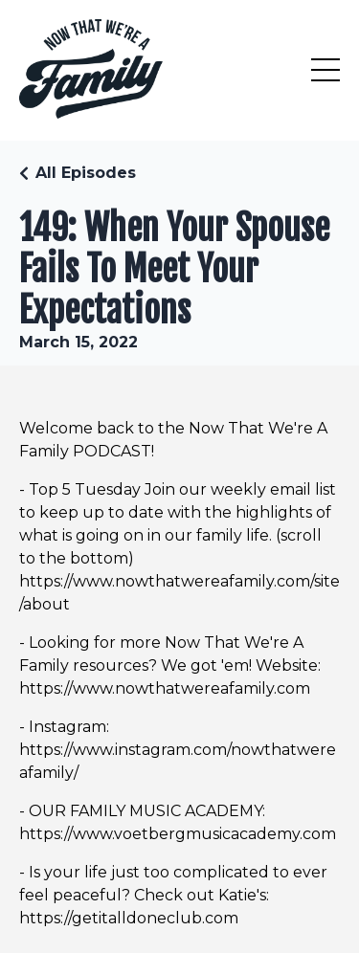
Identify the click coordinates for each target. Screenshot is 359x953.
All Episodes (85, 173)
